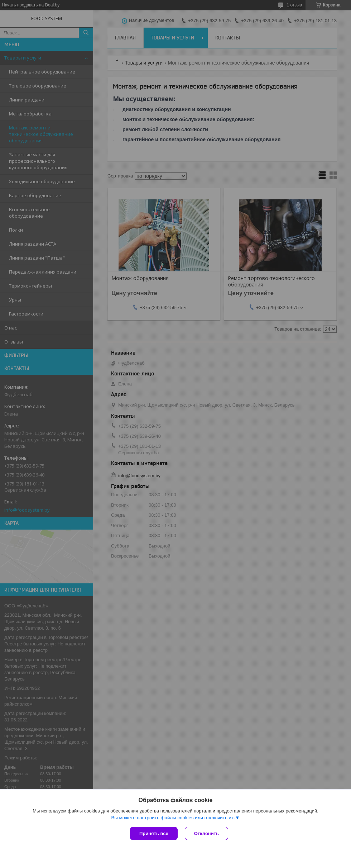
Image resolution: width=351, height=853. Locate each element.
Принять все (153, 833)
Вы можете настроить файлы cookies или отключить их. (173, 817)
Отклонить (206, 833)
